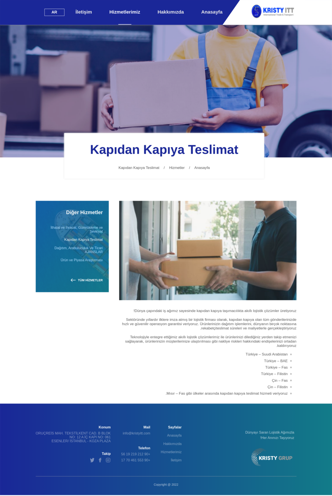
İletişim (176, 460)
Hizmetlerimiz (171, 452)
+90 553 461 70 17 (135, 460)
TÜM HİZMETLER (87, 280)
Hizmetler (177, 168)
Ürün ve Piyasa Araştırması (82, 260)
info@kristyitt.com (136, 433)
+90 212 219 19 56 (135, 454)
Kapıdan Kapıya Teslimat (83, 239)
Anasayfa (202, 168)
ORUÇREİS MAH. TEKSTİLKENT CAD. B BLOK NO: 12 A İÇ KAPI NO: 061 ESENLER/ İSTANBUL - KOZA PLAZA (73, 437)
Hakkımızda (172, 444)
